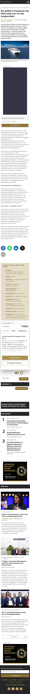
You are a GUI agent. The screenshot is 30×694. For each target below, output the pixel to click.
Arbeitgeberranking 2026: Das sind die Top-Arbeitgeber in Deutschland (17, 423)
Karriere (12, 427)
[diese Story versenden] (3, 254)
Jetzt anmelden (15, 125)
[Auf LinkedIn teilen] (16, 248)
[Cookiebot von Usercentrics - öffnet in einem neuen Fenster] (21, 326)
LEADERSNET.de (5, 679)
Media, (7, 518)
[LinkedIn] (21, 688)
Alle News (18, 637)
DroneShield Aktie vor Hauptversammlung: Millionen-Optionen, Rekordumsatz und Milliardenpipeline (15, 446)
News (3, 616)
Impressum (19, 682)
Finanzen (13, 437)
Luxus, (15, 20)
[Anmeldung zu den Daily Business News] (15, 121)
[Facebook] (9, 688)
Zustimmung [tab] (5, 330)
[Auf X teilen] (22, 248)
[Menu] (28, 2)
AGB (27, 679)
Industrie (23, 452)
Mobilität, (10, 20)
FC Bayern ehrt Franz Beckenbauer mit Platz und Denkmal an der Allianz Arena (14, 563)
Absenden (24, 378)
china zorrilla (7, 323)
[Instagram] (13, 688)
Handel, (12, 452)
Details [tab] (14, 330)
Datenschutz (12, 682)
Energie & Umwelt (22, 20)
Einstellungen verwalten (15, 363)
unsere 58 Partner (12, 340)
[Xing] (17, 688)
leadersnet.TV (6, 384)
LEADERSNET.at (14, 679)
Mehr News (4, 486)
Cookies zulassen (15, 357)
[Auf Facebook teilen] (3, 248)
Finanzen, (18, 452)
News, (2, 20)
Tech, (5, 20)
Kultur (7, 567)
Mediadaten (22, 679)
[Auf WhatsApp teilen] (9, 248)
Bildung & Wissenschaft (16, 518)
